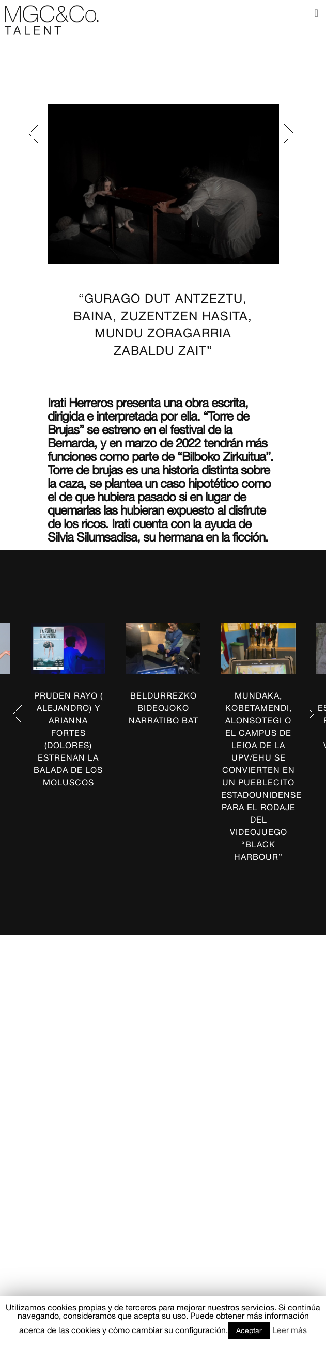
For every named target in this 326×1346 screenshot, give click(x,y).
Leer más (289, 1330)
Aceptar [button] (249, 1330)
